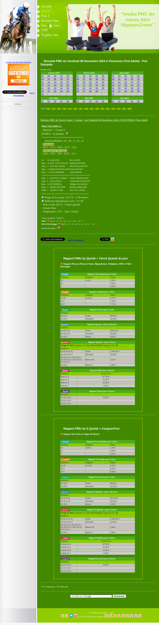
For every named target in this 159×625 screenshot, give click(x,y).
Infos (56, 25)
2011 (48, 108)
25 (68, 88)
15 (68, 82)
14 (61, 82)
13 (55, 82)
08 (55, 79)
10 (68, 79)
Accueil (46, 6)
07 (49, 79)
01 (42, 76)
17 (49, 85)
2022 (108, 108)
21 (42, 88)
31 (42, 94)
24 (61, 88)
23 (55, 88)
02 (49, 76)
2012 (54, 108)
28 (55, 91)
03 (55, 76)
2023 (113, 108)
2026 (129, 108)
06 (42, 79)
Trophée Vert (49, 35)
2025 (124, 108)
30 (68, 91)
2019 (91, 108)
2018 (86, 108)
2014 (64, 108)
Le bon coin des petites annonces (90, 616)
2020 (97, 108)
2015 (70, 108)
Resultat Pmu (50, 21)
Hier (44, 25)
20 (68, 85)
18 (55, 85)
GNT (44, 30)
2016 (75, 108)
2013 (59, 108)
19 (61, 85)
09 (61, 79)
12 (49, 82)
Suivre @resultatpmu (76, 240)
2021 (102, 108)
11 (42, 82)
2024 (119, 108)
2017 (81, 108)
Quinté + (47, 11)
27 (49, 91)
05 (68, 76)
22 (49, 88)
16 (42, 85)
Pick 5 (45, 16)
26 (42, 91)
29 (61, 91)
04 (61, 76)
